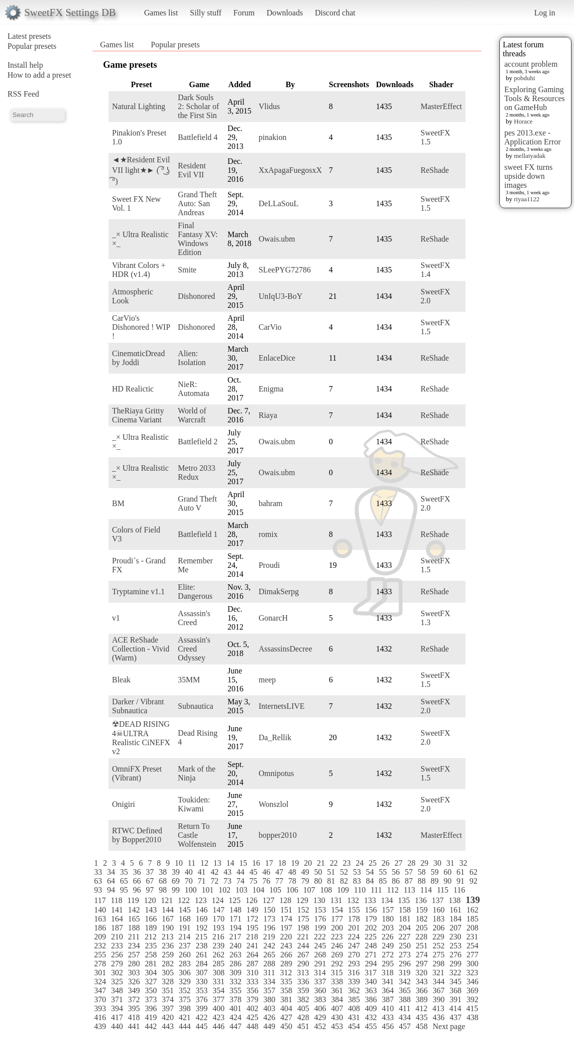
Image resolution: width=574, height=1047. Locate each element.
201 (354, 927)
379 (252, 999)
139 (472, 900)
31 (450, 863)
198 (303, 927)
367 (439, 990)
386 (371, 999)
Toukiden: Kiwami (194, 804)
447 (235, 1026)
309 (235, 972)
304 (151, 972)
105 (275, 890)
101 (208, 890)
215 (201, 936)
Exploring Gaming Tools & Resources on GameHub (534, 98)
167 (168, 919)
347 (100, 990)
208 (472, 927)
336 (303, 981)
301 (100, 972)
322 (455, 972)
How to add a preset (39, 75)
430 (337, 1017)
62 (473, 872)
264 (252, 954)
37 (150, 872)
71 (202, 881)
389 (422, 999)
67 (150, 881)
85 (383, 881)
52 (344, 872)
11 (191, 863)
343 (422, 981)
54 (370, 872)
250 (405, 945)
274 (422, 954)
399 (202, 1008)
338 (337, 981)
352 (185, 990)
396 (151, 1008)
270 (354, 954)
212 (150, 936)
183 (439, 919)
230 (455, 936)
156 (371, 910)
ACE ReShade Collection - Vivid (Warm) (140, 649)
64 (111, 881)
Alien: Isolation (192, 358)
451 (303, 1026)
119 (133, 900)
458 (422, 1026)
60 (448, 872)
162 (472, 910)
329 (185, 981)
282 (168, 963)
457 (405, 1026)
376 (202, 999)
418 (134, 1017)
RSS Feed (23, 94)
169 (202, 919)
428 (303, 1017)
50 (318, 872)
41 (202, 872)
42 (215, 872)
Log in (544, 12)
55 (383, 872)
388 (405, 999)
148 (235, 910)
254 (472, 945)
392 (472, 999)
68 (163, 881)
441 (134, 1026)
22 (334, 863)
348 (117, 990)
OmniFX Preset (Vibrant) (137, 773)
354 (219, 990)
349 (134, 990)
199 (320, 927)
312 (286, 972)
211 (133, 936)
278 (100, 963)
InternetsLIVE (281, 706)
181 (405, 919)
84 (370, 881)
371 (117, 999)
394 (117, 1008)
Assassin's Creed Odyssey (194, 649)
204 (405, 927)
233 (117, 945)
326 (134, 981)
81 (331, 881)
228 (421, 936)
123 (201, 900)
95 (124, 890)
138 (454, 900)
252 (439, 945)
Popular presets (31, 46)
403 (269, 1008)
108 (326, 890)
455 (371, 1026)
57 (409, 872)
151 (286, 910)
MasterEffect (441, 106)
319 (404, 972)
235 (151, 945)
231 (472, 936)
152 (303, 910)
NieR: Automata (193, 388)
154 (337, 910)
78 (292, 881)
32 (463, 863)
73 (227, 881)
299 (455, 963)
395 (134, 1008)
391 (455, 999)
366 (422, 990)
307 (202, 972)
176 (320, 919)
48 (292, 872)
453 (337, 1026)
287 (252, 963)
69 (176, 881)
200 (337, 927)
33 (98, 872)
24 (359, 863)
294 (371, 963)
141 (117, 910)
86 (396, 881)
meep (267, 679)
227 (404, 936)
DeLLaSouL (278, 203)
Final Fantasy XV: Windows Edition (198, 239)
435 (422, 1017)
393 (100, 1008)
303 (134, 972)
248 (371, 945)
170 (219, 919)
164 (117, 919)
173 (269, 919)
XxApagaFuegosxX (290, 170)
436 (439, 1017)
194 (235, 927)
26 (385, 863)
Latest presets (29, 36)
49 (305, 872)
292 (337, 963)
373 (151, 999)
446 (219, 1026)
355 (235, 990)
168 (185, 919)
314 (320, 972)
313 (303, 972)
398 (185, 1008)
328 (168, 981)
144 (168, 910)
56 (396, 872)
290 (303, 963)
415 (472, 1008)
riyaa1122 (527, 199)
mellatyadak (530, 155)
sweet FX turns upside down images (528, 176)
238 (202, 945)
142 (134, 910)
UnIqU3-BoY (280, 296)
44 (240, 872)
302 (117, 972)
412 (421, 1008)
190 (168, 927)
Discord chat (335, 12)
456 (388, 1026)
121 (167, 900)
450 (286, 1026)
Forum (244, 12)
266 (286, 954)
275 (439, 954)
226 (387, 936)
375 (185, 999)
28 (411, 863)
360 (320, 990)
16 (256, 863)
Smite (187, 269)
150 (269, 910)
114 (426, 890)
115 (442, 890)
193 (219, 927)
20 (308, 863)
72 (215, 881)
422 (202, 1017)
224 (353, 936)
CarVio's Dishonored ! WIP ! (141, 327)
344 (439, 981)
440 (117, 1026)
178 (354, 919)
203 (388, 927)
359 (303, 990)
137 (438, 900)
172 (252, 919)
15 (243, 863)
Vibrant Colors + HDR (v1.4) (139, 269)
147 (219, 910)
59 (435, 872)
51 (331, 872)
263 (235, 954)
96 (137, 890)
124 (218, 900)
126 (251, 900)
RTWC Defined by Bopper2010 (137, 835)
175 (303, 919)
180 (388, 919)
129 (302, 900)
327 (151, 981)
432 (371, 1017)
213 (167, 936)
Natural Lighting (138, 106)
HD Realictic (133, 389)
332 (235, 981)
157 (388, 910)
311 (269, 972)
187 (117, 927)
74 (240, 881)
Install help (25, 65)
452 (320, 1026)
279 (117, 963)
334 (269, 981)
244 (303, 945)
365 (405, 990)
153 (320, 910)
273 (405, 954)
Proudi (269, 565)
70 (189, 881)
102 (224, 890)
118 (116, 900)
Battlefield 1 (198, 534)
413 (438, 1008)
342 (405, 981)
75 (253, 881)
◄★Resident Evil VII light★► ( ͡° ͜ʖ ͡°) (141, 170)
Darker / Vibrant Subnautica (138, 706)
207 (455, 927)
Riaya (267, 415)
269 (337, 954)
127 (268, 900)
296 (405, 963)
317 (370, 972)
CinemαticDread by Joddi (138, 358)
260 (185, 954)
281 (151, 963)
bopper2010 (277, 835)
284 (202, 963)
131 (336, 900)
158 (405, 910)
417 (117, 1017)
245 (320, 945)
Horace (523, 121)
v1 (116, 618)
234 (134, 945)
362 (354, 990)
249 (388, 945)
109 (343, 890)
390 (439, 999)
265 (269, 954)
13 (217, 863)
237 (185, 945)
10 (179, 863)
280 (134, 963)
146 (202, 910)
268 (320, 954)
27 (398, 863)
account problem (531, 64)
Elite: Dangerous (195, 591)
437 (455, 1017)
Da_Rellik (274, 737)
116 (459, 890)
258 (151, 954)
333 (252, 981)
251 (422, 945)
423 (219, 1017)
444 (185, 1026)
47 (279, 872)
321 (438, 972)
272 (388, 954)
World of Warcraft (192, 415)
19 (295, 863)
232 (100, 945)
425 (252, 1017)
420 (168, 1017)
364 (388, 990)
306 (185, 972)
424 (235, 1017)
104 (258, 890)
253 (455, 945)
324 (100, 981)
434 (405, 1017)
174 (286, 919)
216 (218, 936)
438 (472, 1017)
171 (235, 919)
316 (353, 972)
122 (184, 900)
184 (455, 919)
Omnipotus (276, 773)
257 (134, 954)
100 (191, 890)
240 (235, 945)
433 (388, 1017)
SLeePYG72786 (284, 269)
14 (230, 863)
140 (100, 910)
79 (305, 881)
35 (124, 872)
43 (227, 872)
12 (204, 863)
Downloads (284, 12)
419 (151, 1017)
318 (387, 972)
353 (202, 990)
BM (118, 503)
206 (439, 927)
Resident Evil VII (192, 170)
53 (357, 872)
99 (176, 890)
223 (337, 936)
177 (337, 919)
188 (134, 927)
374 (168, 999)
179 (371, 919)
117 (100, 900)
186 (100, 927)
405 (303, 1008)
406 (320, 1008)
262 (219, 954)
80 (318, 881)
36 (137, 872)
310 (252, 972)
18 (282, 863)
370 (100, 999)
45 (253, 872)
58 (422, 872)
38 (163, 872)
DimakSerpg (278, 591)
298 (439, 963)
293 (354, 963)
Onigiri (123, 804)
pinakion (272, 137)
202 (371, 927)
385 (354, 999)
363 (371, 990)
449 (269, 1026)
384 (337, 999)
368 (455, 990)
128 (285, 900)
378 (235, 999)
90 (448, 881)
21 (321, 863)
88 (422, 881)
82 (344, 881)
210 (117, 936)
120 (150, 900)
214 (184, 936)
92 (473, 881)
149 (252, 910)
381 (286, 999)
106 (292, 890)
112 (392, 890)
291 (320, 963)
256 (117, 954)
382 (303, 999)
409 (371, 1008)
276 (455, 954)
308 (219, 972)
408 (354, 1008)
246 (337, 945)
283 (185, 963)
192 (202, 927)
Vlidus (269, 106)
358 (286, 990)
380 (269, 999)
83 (357, 881)
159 (422, 910)
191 (185, 927)
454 (354, 1026)
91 (460, 881)
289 (286, 963)
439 (100, 1026)
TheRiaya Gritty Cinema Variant (138, 415)
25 (372, 863)
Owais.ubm (276, 239)
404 (286, 1008)
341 (388, 981)
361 (337, 990)
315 (337, 972)
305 (168, 972)
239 (219, 945)
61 (460, 872)
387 (388, 999)
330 (202, 981)
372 (134, 999)
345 (455, 981)
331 (219, 981)
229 (438, 936)
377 (219, 999)
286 (235, 963)
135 (404, 900)
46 (266, 872)
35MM (189, 679)
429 (320, 1017)
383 (320, 999)
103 (241, 890)
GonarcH (273, 618)
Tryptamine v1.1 (138, 591)
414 (455, 1008)
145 (185, 910)
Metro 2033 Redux (196, 472)
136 (421, 900)
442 (151, 1026)
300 (472, 963)
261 (202, 954)
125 (234, 900)
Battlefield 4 (198, 137)
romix (267, 534)
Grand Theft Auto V (197, 503)
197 (286, 927)
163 (100, 919)
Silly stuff (206, 12)
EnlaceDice (276, 358)
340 (371, 981)
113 (409, 890)
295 (388, 963)
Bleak (121, 679)
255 (100, 954)
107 (309, 890)
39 (176, 872)
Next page (449, 1026)
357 (269, 990)
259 (168, 954)
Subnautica (195, 706)
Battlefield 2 (198, 441)
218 (252, 936)
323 (472, 972)
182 (422, 919)
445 (202, 1026)
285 (219, 963)
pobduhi (524, 78)
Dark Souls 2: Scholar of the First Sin (198, 106)
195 (252, 927)
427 (286, 1017)
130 (319, 900)
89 (435, 881)
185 (472, 919)
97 (150, 890)
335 (286, 981)
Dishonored (196, 296)
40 (189, 872)
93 (98, 890)
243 (286, 945)
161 (455, 910)
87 (409, 881)
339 (354, 981)
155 (354, 910)
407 (337, 1008)
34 (111, 872)
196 (269, 927)
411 (404, 1008)
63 (98, 881)
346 (472, 981)
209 (100, 936)
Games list (161, 12)
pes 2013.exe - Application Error (532, 137)
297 (422, 963)
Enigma (270, 389)
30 (437, 863)
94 (111, 890)
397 (168, 1008)
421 (185, 1017)
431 (354, 1017)
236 (168, 945)
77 (279, 881)
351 (168, 990)
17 (269, 863)
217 (235, 936)
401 (235, 1008)
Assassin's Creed (194, 618)
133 (370, 900)
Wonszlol (273, 804)
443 (168, 1026)
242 (269, 945)
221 (303, 936)
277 (472, 954)
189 (151, 927)
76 (266, 881)
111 (376, 890)
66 (137, 881)
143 (151, 910)
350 (151, 990)
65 (124, 881)
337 (320, 981)
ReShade (435, 170)
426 (269, 1017)
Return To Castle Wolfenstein (197, 835)
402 (252, 1008)
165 (134, 919)
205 (422, 927)
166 (151, 919)
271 (371, 954)
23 (346, 863)
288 (269, 963)
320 (421, 972)
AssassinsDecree (285, 649)
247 (354, 945)
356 (252, 990)
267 (303, 954)
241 (252, 945)
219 (269, 936)
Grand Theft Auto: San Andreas (197, 203)
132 (353, 900)
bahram (270, 503)
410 (388, 1008)
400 (219, 1008)
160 (439, 910)
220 (286, 936)
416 (100, 1017)
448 (252, 1026)
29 (424, 863)
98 (163, 890)
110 (359, 890)
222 (320, 936)
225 (370, 936)
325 (117, 981)
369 (472, 990)
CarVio (269, 327)
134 (387, 900)
